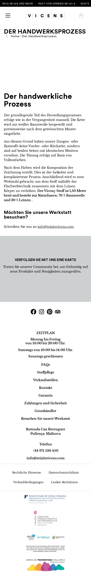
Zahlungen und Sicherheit (45, 403)
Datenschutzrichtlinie (64, 472)
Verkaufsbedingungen (28, 482)
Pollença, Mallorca (45, 434)
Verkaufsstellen (45, 380)
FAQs (45, 364)
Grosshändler (45, 411)
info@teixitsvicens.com (56, 227)
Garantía (45, 395)
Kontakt (45, 388)
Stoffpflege (45, 372)
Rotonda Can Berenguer (45, 429)
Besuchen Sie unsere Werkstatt (45, 418)
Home (15, 36)
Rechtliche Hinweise (26, 472)
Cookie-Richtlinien (64, 482)
